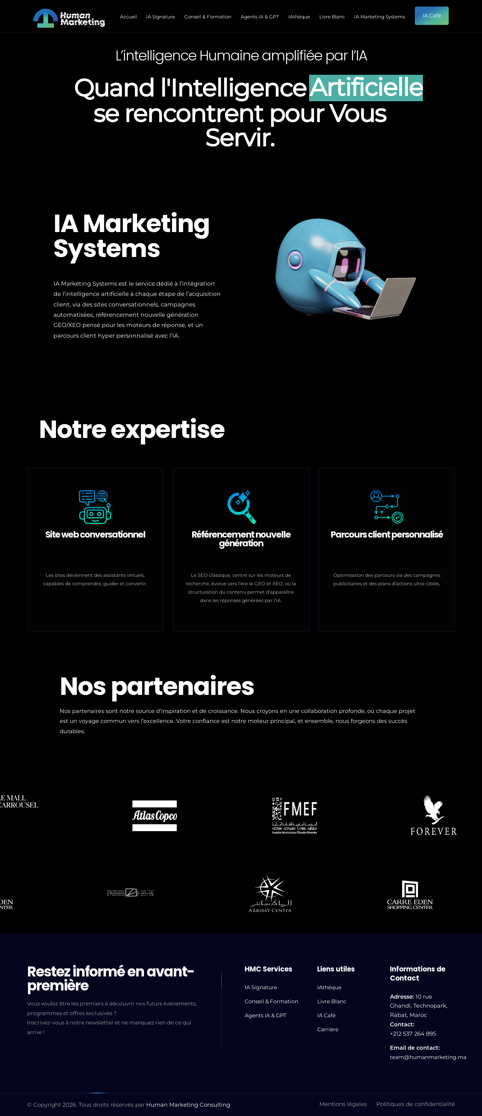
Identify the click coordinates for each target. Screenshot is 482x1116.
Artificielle (366, 88)
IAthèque (299, 17)
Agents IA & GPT (260, 17)
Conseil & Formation (207, 17)
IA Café (326, 1015)
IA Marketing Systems (379, 17)
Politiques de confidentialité (415, 1104)
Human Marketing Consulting (188, 1104)
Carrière (327, 1029)
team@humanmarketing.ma (428, 1057)
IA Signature (160, 17)
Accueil (128, 17)
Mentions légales (343, 1104)
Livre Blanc (332, 17)
